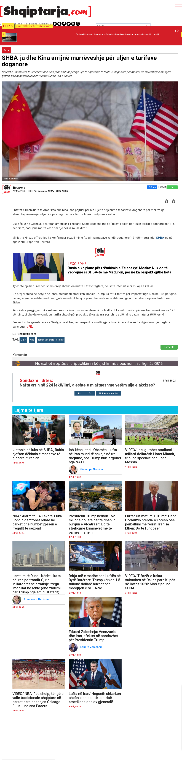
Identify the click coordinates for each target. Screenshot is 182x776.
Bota (6, 50)
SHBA (160, 237)
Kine (32, 340)
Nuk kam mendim (108, 393)
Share (152, 187)
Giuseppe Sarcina (92, 469)
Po (79, 393)
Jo (90, 393)
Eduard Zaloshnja (91, 647)
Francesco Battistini (37, 599)
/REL (30, 326)
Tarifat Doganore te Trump (50, 340)
